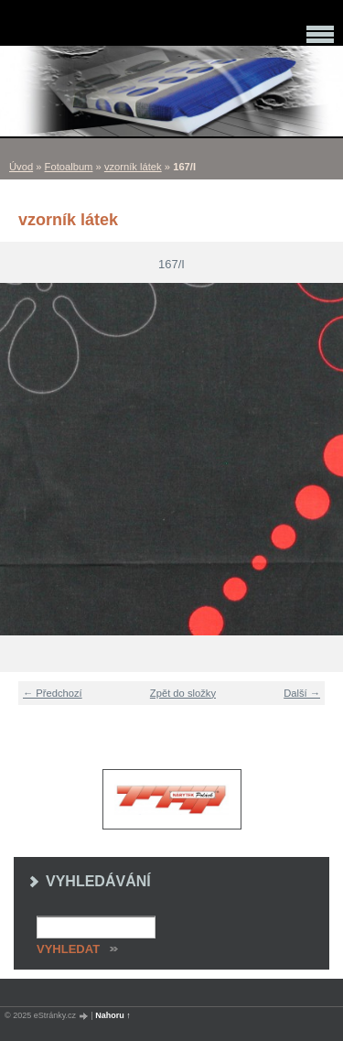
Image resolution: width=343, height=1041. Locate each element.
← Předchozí (52, 693)
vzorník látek (133, 166)
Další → (302, 693)
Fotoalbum (69, 166)
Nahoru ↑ (113, 1015)
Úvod (21, 166)
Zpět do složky (183, 693)
